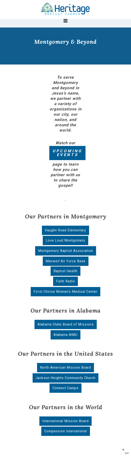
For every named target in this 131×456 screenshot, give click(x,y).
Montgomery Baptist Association (65, 251)
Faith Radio (65, 281)
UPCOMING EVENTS (67, 153)
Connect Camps (65, 388)
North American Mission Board (65, 367)
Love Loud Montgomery (65, 240)
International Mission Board (65, 421)
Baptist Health (65, 271)
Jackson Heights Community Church (65, 378)
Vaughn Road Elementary (65, 230)
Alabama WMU (65, 335)
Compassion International (65, 431)
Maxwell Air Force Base (65, 261)
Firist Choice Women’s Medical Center (65, 292)
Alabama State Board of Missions (65, 324)
